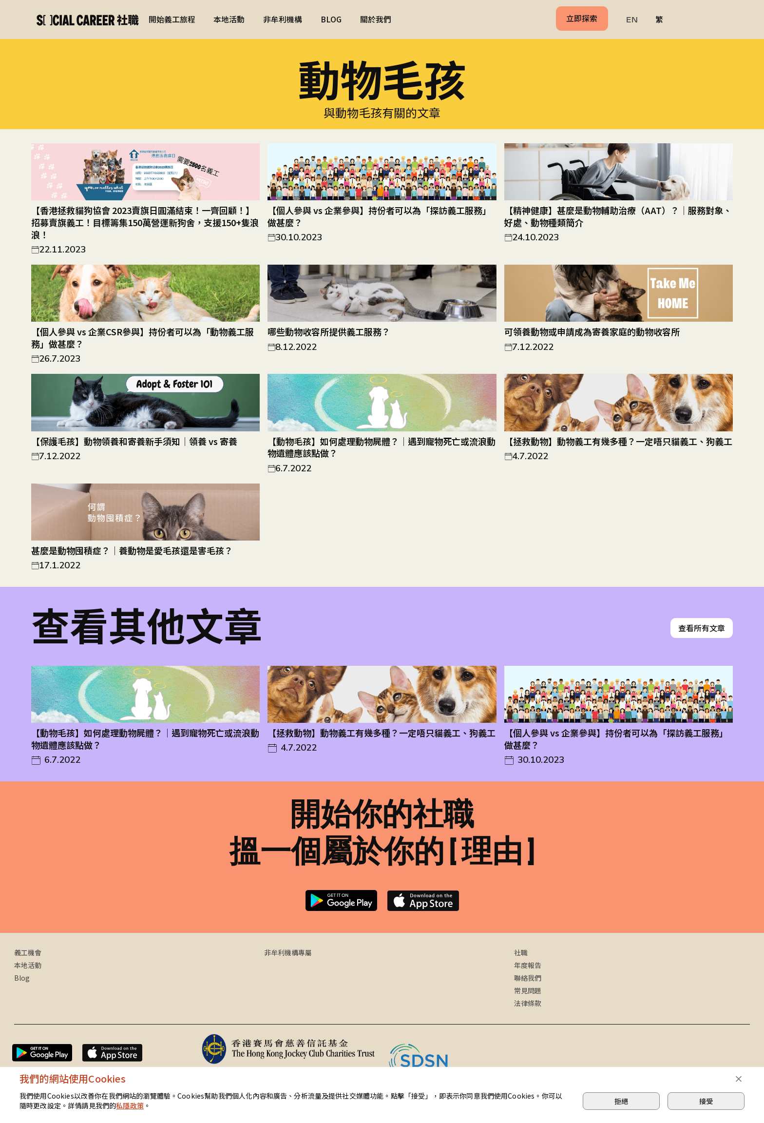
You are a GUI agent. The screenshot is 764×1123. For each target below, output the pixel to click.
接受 (706, 1101)
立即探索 (581, 18)
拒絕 (621, 1101)
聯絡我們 (527, 979)
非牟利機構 (282, 19)
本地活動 (229, 19)
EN (632, 19)
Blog (22, 979)
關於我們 (376, 19)
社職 (521, 954)
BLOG (331, 19)
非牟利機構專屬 (288, 954)
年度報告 (527, 966)
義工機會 (27, 954)
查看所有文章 (701, 629)
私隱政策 (130, 1105)
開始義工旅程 (172, 19)
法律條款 (527, 1004)
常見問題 (527, 991)
